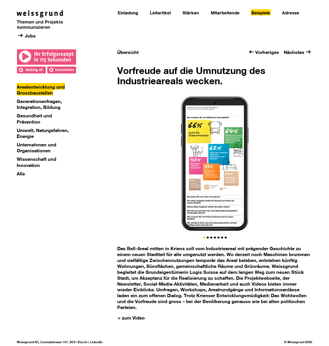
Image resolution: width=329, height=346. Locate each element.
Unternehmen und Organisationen (36, 147)
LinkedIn (96, 342)
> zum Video (131, 318)
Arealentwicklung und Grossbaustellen (41, 90)
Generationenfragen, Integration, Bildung (39, 104)
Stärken (190, 12)
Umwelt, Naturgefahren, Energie (43, 133)
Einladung (128, 12)
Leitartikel (160, 12)
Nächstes (294, 52)
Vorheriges (267, 52)
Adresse (290, 12)
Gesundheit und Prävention (34, 118)
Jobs (30, 35)
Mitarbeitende (225, 12)
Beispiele (260, 12)
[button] (204, 238)
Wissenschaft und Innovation (36, 162)
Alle (21, 173)
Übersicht (128, 52)
